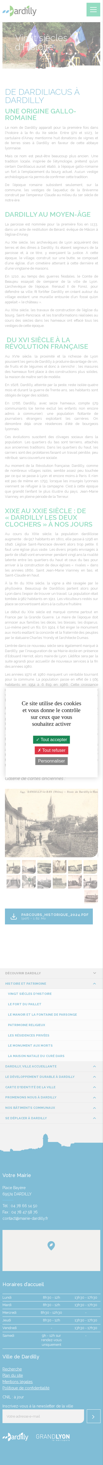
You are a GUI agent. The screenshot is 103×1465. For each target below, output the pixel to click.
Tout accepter (51, 739)
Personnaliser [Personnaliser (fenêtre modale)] (51, 761)
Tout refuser (52, 750)
